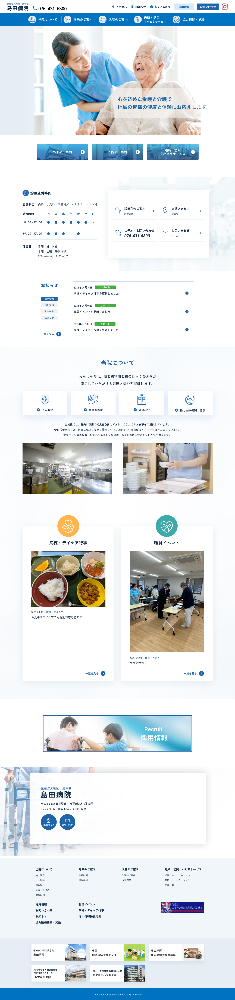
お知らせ (49, 317)
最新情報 (49, 298)
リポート (49, 311)
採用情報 (49, 305)
